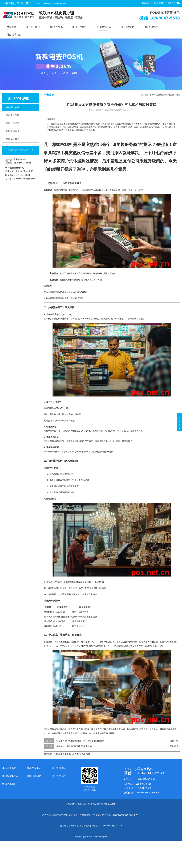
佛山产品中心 (56, 27)
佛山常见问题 (12, 115)
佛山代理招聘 (127, 27)
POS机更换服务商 (62, 754)
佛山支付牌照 (79, 27)
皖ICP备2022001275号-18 (95, 836)
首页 (151, 95)
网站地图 (145, 3)
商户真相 (76, 754)
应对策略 (86, 754)
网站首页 (11, 27)
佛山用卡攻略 (12, 107)
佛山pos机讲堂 (103, 27)
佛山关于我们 (32, 27)
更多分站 (171, 3)
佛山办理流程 (151, 27)
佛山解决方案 (12, 131)
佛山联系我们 (158, 3)
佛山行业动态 (12, 123)
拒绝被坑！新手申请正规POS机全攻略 (74, 746)
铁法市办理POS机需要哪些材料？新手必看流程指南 (80, 741)
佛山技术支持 (12, 138)
